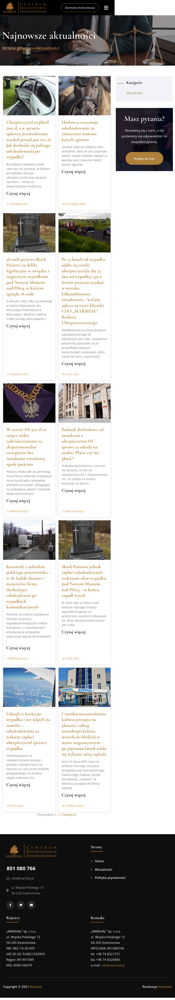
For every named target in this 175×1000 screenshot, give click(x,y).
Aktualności (134, 95)
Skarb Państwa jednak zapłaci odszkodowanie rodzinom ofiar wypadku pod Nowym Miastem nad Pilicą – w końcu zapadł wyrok (84, 583)
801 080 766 (21, 870)
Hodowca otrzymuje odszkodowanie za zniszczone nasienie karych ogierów (80, 133)
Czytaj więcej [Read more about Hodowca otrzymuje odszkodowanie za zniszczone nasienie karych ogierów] (74, 174)
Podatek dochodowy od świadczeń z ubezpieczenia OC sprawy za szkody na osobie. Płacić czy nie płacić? (82, 446)
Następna (69, 817)
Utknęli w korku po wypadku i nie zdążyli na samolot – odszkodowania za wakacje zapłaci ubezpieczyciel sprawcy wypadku (28, 733)
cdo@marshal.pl (113, 967)
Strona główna (16, 50)
